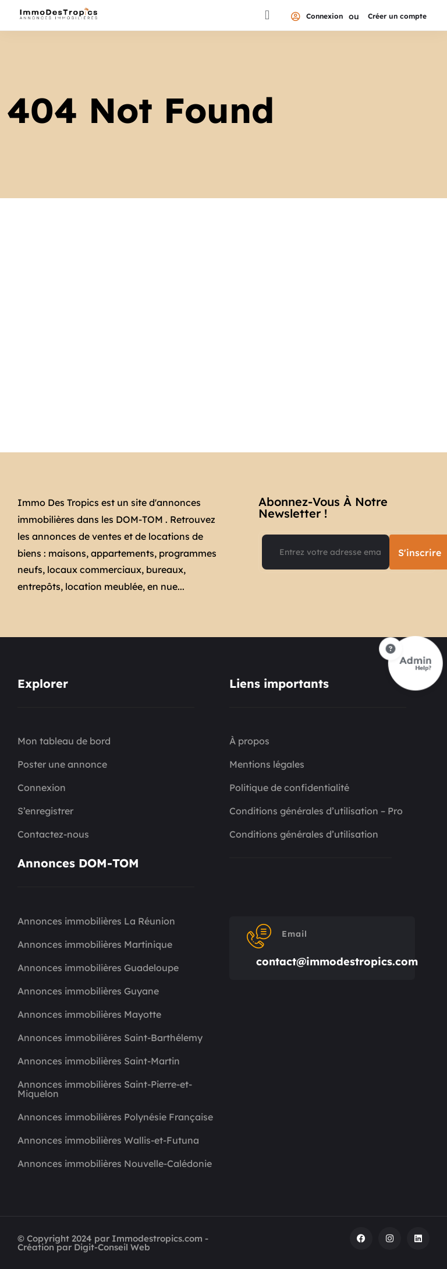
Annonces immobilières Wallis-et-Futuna (108, 1140)
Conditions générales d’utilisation (303, 834)
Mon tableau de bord (64, 741)
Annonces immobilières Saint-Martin (98, 1061)
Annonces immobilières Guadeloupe (98, 967)
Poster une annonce (62, 764)
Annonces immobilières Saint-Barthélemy (110, 1037)
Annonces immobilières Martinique (94, 944)
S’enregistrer (45, 811)
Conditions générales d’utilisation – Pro (316, 811)
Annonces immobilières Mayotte (89, 1014)
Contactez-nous (53, 834)
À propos (249, 741)
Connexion (317, 17)
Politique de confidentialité (289, 787)
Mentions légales (266, 764)
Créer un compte (397, 16)
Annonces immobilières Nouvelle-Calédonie (114, 1163)
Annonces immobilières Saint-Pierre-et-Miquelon (104, 1088)
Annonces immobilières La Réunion (96, 921)
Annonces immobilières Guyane (88, 991)
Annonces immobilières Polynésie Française (115, 1117)
